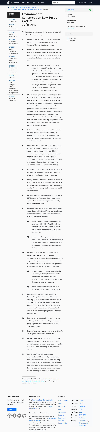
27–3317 (12, 76)
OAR (80, 415)
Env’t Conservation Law (23, 7)
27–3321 (12, 98)
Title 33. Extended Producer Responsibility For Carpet (26, 9)
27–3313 (13, 59)
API (59, 409)
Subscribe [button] (12, 409)
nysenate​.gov (71, 28)
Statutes (82, 406)
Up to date (70, 10)
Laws (12, 7)
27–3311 (13, 50)
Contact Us (62, 412)
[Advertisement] (79, 57)
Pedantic (72, 41)
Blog (59, 403)
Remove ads (82, 3)
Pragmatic (72, 38)
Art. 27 (34, 7)
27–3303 (13, 20)
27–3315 (13, 69)
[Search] (63, 2)
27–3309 (13, 42)
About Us (61, 406)
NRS (80, 409)
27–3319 (13, 87)
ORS (84, 415)
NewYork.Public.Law (20, 2)
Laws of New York (38, 3)
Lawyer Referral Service (41, 408)
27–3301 (12, 15)
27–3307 (13, 34)
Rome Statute (83, 421)
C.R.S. (81, 403)
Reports (61, 415)
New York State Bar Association (42, 400)
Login (90, 3)
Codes (81, 400)
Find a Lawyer (63, 400)
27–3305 (13, 27)
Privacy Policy (63, 423)
